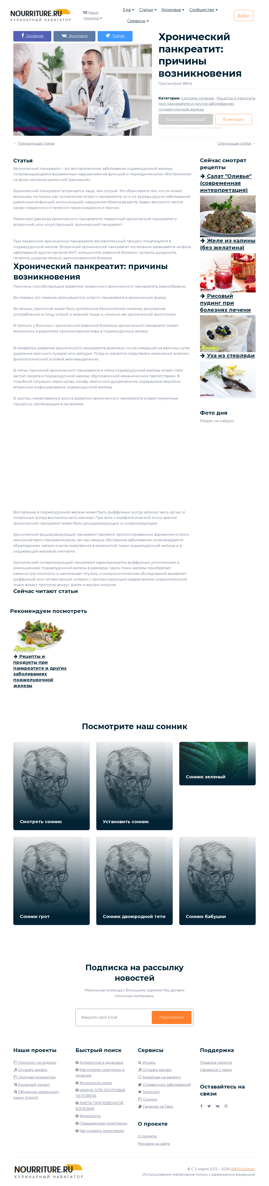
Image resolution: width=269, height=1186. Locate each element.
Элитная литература (34, 1077)
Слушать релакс (30, 1070)
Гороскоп (149, 1092)
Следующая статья (234, 143)
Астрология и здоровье (101, 1063)
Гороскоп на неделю (34, 1063)
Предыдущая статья (36, 143)
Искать (146, 1063)
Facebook (32, 35)
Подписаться (171, 1017)
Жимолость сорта (95, 1083)
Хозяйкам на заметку (159, 1077)
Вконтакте (74, 35)
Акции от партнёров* (185, 119)
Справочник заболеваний (164, 1085)
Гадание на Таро (155, 1106)
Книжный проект (31, 1085)
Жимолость (90, 1116)
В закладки (233, 119)
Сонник (147, 1099)
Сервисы (136, 21)
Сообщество (201, 9)
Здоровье (171, 9)
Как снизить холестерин (101, 1131)
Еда (127, 9)
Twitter (115, 35)
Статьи (146, 9)
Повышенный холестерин (103, 1123)
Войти (243, 16)
